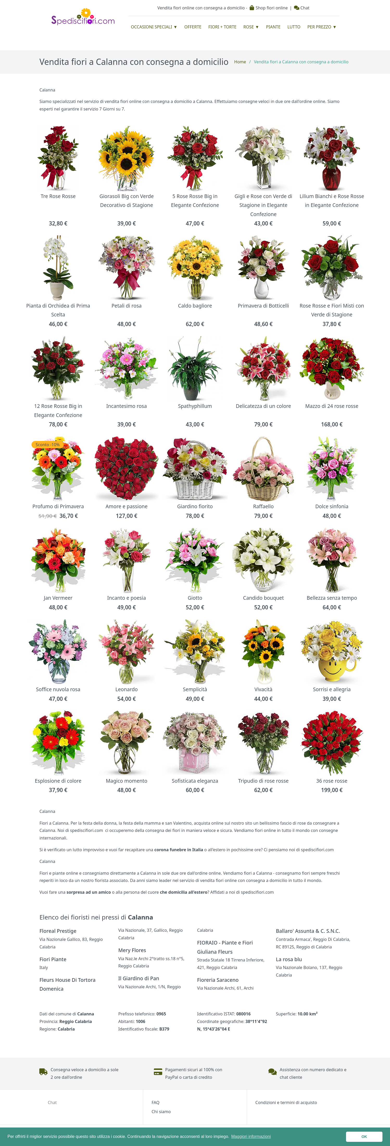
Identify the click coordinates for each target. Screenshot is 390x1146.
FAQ (155, 1102)
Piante (273, 27)
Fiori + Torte (222, 27)
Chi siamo (161, 1111)
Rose (248, 27)
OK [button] (364, 1137)
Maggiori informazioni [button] (251, 1136)
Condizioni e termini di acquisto (286, 1102)
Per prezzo (319, 27)
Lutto (293, 27)
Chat (302, 8)
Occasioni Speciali (151, 27)
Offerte (193, 27)
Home (240, 62)
